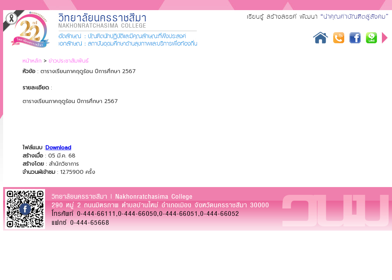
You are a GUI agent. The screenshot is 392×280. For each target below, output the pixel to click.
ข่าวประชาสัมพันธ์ (69, 61)
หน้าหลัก (32, 61)
